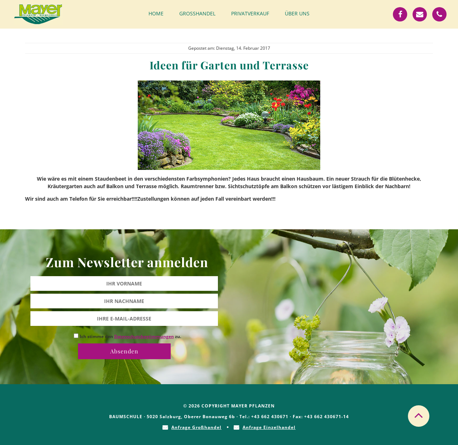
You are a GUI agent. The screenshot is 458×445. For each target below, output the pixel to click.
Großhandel (197, 13)
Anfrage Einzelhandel (269, 427)
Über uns (297, 13)
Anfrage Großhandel (196, 427)
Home (156, 13)
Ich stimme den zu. (130, 336)
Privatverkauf (250, 13)
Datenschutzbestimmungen (144, 336)
